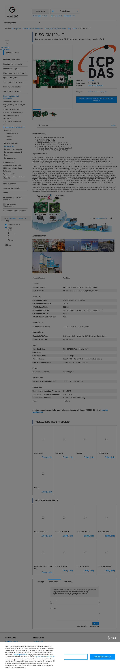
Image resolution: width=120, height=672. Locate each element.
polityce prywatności (20, 655)
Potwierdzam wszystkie (102, 657)
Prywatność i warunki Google (45, 657)
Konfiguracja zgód (75, 657)
